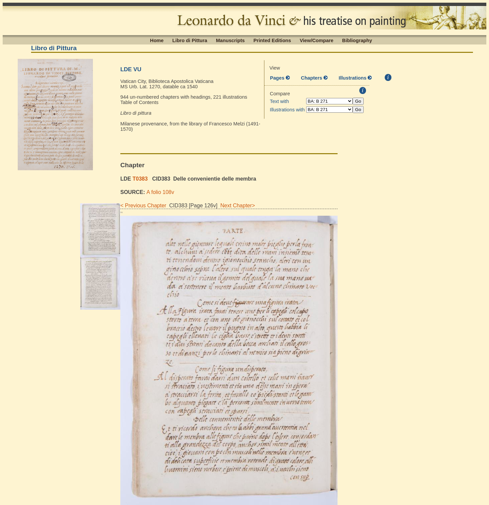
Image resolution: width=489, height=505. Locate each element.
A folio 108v (160, 192)
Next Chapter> (236, 205)
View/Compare (317, 40)
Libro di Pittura (189, 40)
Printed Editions (272, 40)
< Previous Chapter (143, 205)
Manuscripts (230, 40)
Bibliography (357, 40)
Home (157, 40)
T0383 (139, 179)
